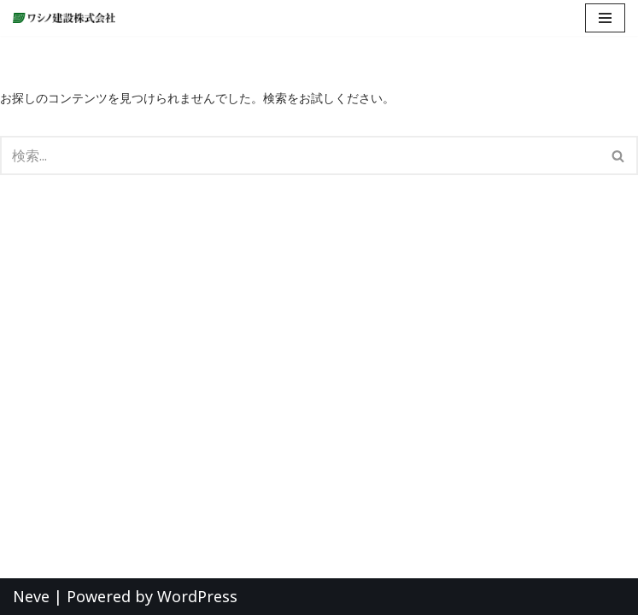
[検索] (300, 155)
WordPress (197, 596)
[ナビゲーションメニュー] (605, 17)
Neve (31, 596)
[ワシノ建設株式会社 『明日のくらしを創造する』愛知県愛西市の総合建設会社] (68, 18)
